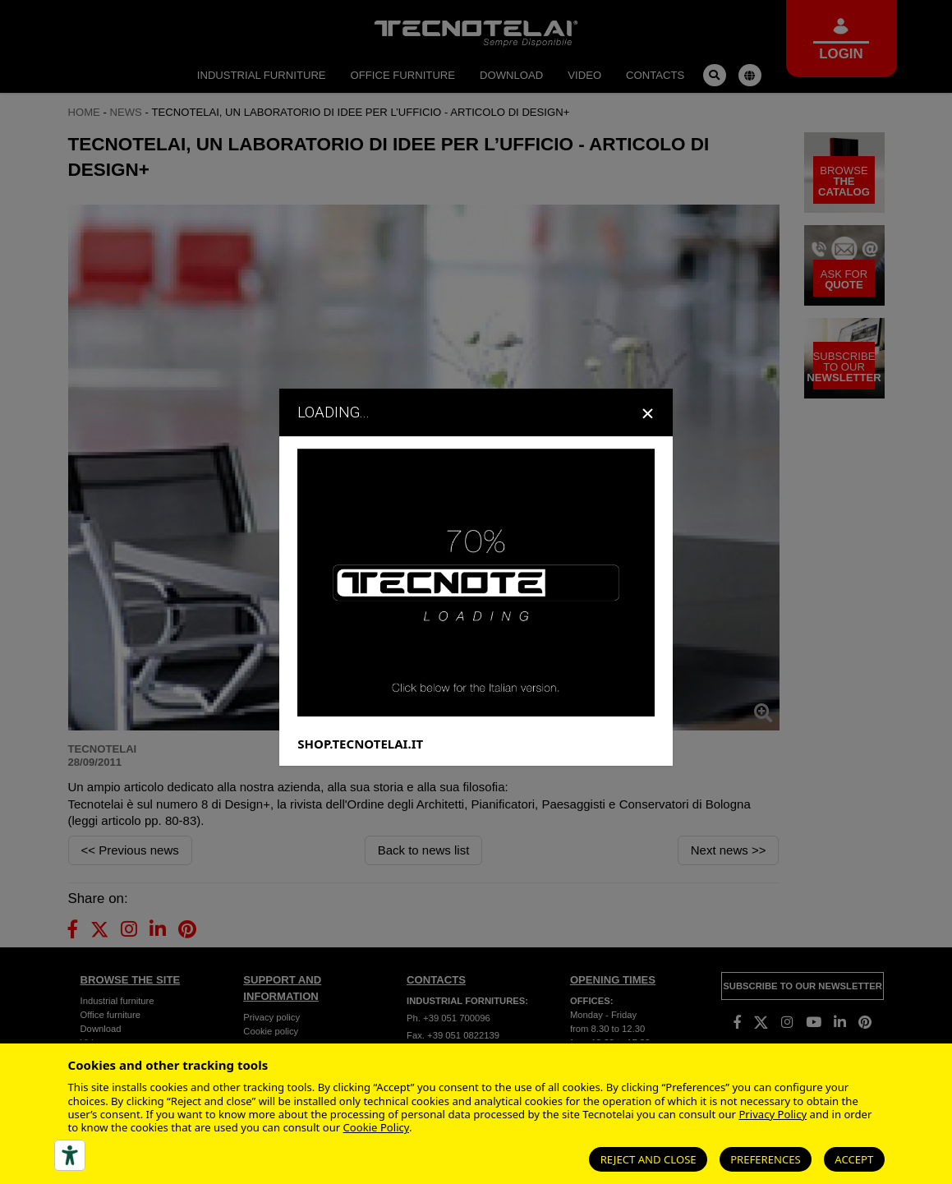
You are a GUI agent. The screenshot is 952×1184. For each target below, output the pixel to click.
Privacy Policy (772, 1114)
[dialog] (476, 592)
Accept (854, 1159)
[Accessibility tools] (69, 1155)
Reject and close (648, 1159)
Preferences (765, 1159)
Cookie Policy (376, 1127)
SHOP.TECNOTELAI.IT (360, 759)
